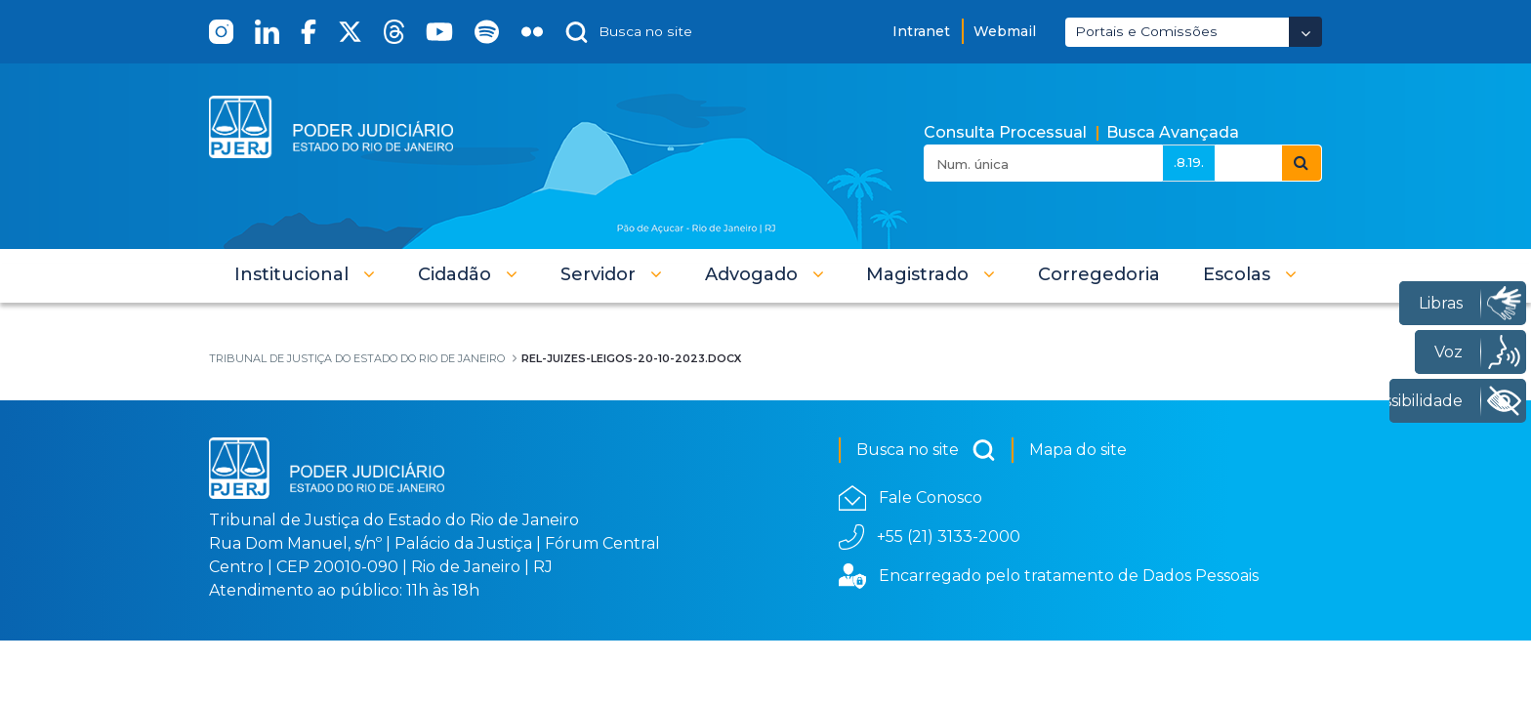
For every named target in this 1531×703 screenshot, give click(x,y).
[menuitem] (1099, 274)
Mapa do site (1078, 449)
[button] (304, 274)
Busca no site (926, 450)
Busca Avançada (1172, 132)
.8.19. (1189, 162)
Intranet (921, 31)
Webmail (1004, 31)
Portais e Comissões (1146, 31)
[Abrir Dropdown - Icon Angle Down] (1305, 32)
